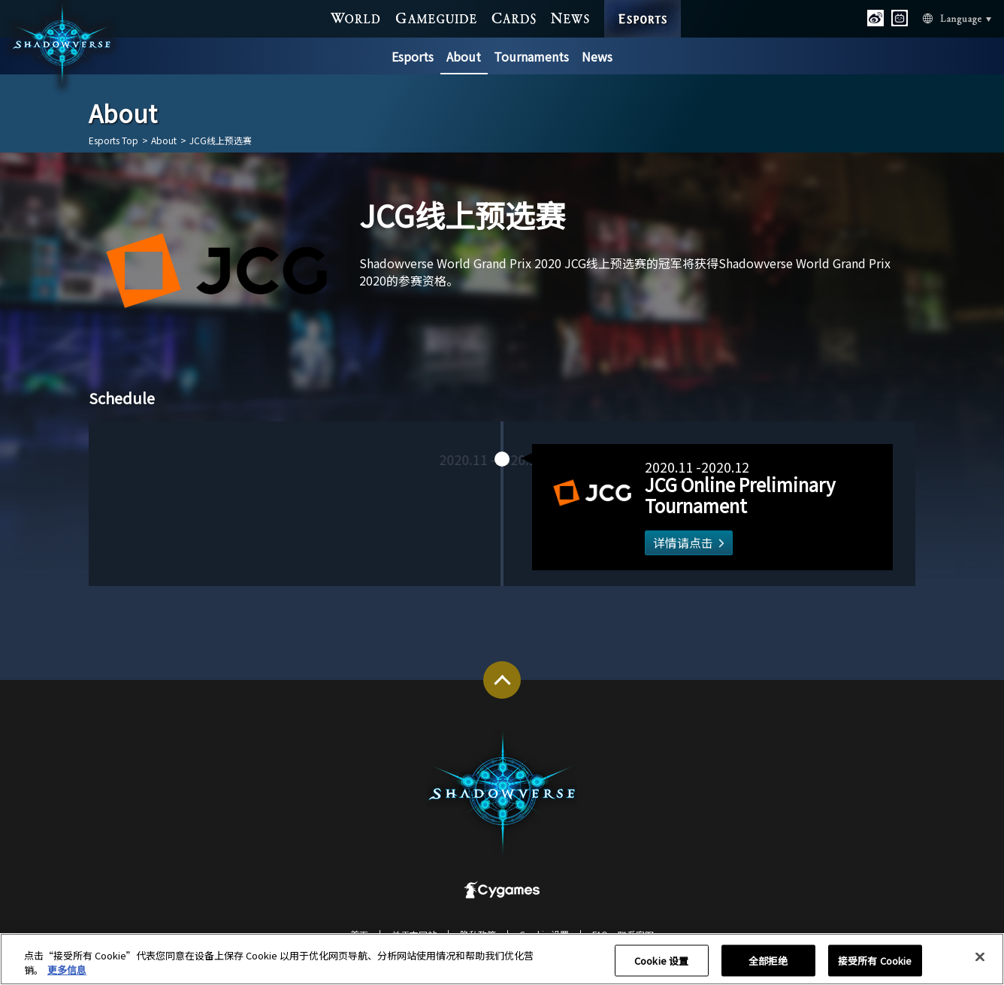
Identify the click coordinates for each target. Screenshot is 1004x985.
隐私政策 (478, 934)
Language (938, 17)
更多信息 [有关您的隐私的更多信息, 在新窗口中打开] (66, 978)
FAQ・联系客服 (623, 934)
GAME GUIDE (436, 16)
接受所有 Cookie (875, 968)
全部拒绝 (768, 968)
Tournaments (531, 56)
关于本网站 (414, 934)
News (597, 56)
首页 (359, 934)
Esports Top (113, 140)
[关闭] (979, 964)
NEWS (570, 16)
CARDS (514, 16)
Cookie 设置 (544, 934)
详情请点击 (669, 543)
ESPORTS (643, 4)
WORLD (356, 16)
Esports (413, 56)
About (463, 56)
